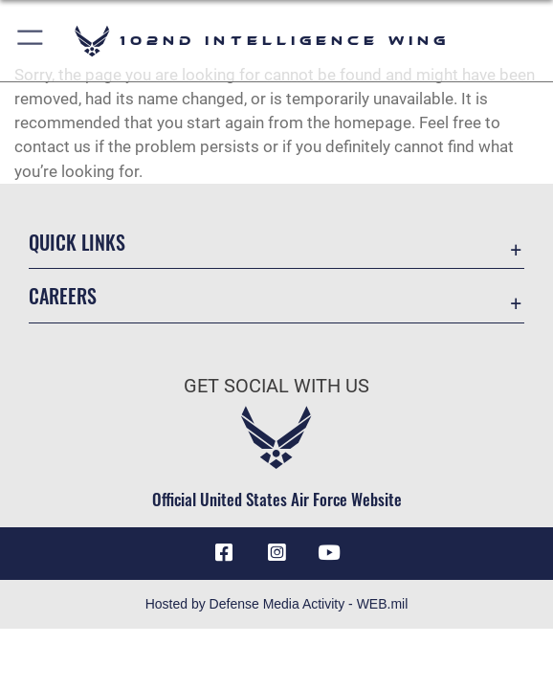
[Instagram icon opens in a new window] (276, 553)
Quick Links (77, 242)
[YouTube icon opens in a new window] (329, 553)
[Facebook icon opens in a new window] (224, 553)
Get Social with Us (276, 385)
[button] (31, 40)
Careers (63, 295)
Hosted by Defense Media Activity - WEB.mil (277, 603)
